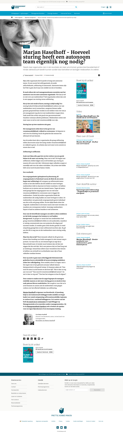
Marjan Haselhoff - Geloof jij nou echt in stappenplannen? (87, 166)
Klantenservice (16, 380)
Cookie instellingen (78, 421)
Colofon (53, 421)
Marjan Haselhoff (29, 75)
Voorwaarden (15, 390)
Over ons (13, 383)
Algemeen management (30, 17)
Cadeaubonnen (42, 390)
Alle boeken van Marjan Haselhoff (45, 320)
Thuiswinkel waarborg (26, 421)
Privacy (60, 421)
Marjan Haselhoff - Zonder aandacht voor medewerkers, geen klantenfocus (87, 242)
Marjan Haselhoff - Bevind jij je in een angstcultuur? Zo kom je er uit (87, 177)
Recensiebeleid (15, 403)
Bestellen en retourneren (18, 393)
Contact (13, 387)
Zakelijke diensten (43, 383)
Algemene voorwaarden (42, 421)
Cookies (68, 421)
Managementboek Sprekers (36, 306)
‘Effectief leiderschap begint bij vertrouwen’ (85, 267)
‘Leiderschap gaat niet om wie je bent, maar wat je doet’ (87, 216)
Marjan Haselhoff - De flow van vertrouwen (87, 143)
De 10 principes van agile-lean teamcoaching (85, 226)
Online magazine (19, 17)
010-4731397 (108, 13)
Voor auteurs (15, 399)
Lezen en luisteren (16, 396)
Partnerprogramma (17, 406)
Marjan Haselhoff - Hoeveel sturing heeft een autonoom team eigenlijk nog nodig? (57, 17)
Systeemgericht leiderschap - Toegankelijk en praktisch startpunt (87, 191)
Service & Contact (90, 421)
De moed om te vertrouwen (36, 302)
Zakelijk (40, 380)
